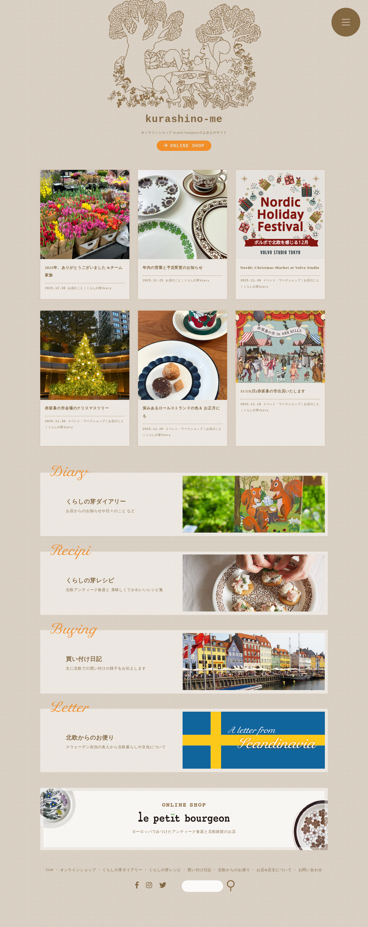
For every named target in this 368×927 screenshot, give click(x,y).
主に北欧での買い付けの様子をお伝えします (189, 650)
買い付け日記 (199, 870)
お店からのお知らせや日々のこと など (189, 493)
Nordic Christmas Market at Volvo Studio (279, 267)
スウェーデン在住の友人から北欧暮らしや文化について (189, 729)
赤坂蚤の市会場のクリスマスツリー (77, 408)
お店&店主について (274, 870)
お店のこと (75, 288)
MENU (345, 22)
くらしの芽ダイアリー (122, 870)
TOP (49, 870)
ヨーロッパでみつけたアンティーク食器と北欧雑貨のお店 (184, 831)
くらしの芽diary (99, 288)
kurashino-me (184, 119)
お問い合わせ (310, 870)
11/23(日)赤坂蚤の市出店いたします (272, 391)
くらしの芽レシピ (165, 870)
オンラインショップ (78, 870)
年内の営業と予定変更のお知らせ (173, 267)
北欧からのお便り (234, 870)
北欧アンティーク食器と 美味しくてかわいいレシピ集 (189, 572)
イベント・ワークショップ (282, 280)
